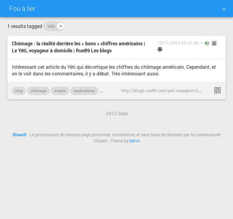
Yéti (55, 26)
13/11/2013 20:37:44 (177, 43)
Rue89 (108, 90)
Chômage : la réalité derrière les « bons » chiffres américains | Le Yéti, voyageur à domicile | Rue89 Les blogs (78, 47)
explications (84, 90)
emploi (60, 90)
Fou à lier (22, 8)
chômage (38, 90)
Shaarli (19, 134)
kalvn (135, 141)
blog (18, 90)
